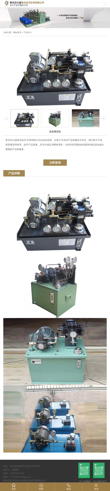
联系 (41, 488)
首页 (14, 488)
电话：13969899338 (13, 473)
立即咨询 (55, 163)
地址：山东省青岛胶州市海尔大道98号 (21, 466)
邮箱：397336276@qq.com (17, 476)
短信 (96, 488)
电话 (69, 488)
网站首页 (17, 32)
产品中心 (28, 32)
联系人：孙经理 (10, 469)
